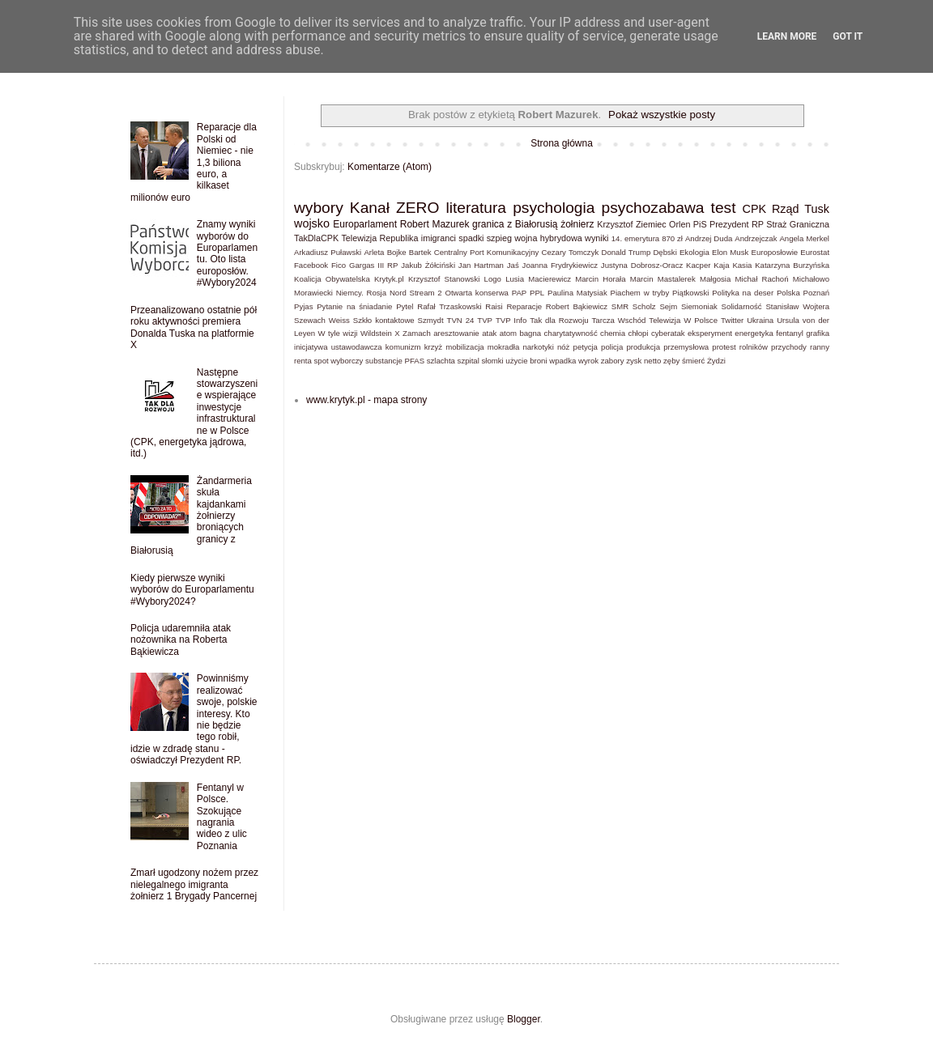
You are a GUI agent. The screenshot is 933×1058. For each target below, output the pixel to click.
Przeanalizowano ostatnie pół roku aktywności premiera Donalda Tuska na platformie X (193, 327)
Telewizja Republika (379, 238)
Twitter (732, 320)
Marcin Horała (600, 278)
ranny (819, 346)
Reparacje (524, 306)
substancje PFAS (394, 360)
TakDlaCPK (316, 238)
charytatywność (571, 333)
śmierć (693, 360)
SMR (619, 306)
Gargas (361, 265)
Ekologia (694, 252)
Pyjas (303, 306)
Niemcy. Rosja (361, 292)
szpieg (499, 238)
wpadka (562, 360)
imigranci (438, 238)
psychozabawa (653, 207)
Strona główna (561, 143)
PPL (537, 292)
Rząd (785, 208)
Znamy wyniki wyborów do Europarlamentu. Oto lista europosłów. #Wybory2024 (227, 253)
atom (508, 333)
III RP (387, 265)
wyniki (596, 238)
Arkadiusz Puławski (327, 252)
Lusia (514, 278)
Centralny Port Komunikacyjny (486, 252)
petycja (585, 346)
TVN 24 (461, 320)
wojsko (312, 223)
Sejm (668, 306)
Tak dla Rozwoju (559, 320)
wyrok (588, 360)
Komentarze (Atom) (389, 166)
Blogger (523, 1019)
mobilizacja (464, 346)
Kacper (698, 265)
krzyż (433, 346)
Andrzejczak (756, 238)
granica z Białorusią (514, 224)
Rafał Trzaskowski (449, 306)
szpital (468, 360)
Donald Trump (625, 252)
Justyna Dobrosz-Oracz (642, 265)
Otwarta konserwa (476, 292)
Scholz (644, 306)
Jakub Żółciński (428, 265)
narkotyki (537, 346)
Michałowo (811, 278)
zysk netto (643, 360)
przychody (789, 346)
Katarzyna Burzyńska (792, 265)
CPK (755, 208)
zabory (612, 360)
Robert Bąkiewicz (576, 306)
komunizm (403, 346)
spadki (471, 238)
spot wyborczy (339, 360)
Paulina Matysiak (577, 292)
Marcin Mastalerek (663, 278)
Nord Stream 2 (416, 292)
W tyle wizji (338, 333)
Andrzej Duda (708, 238)
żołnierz (577, 224)
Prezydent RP (736, 224)
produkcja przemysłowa (667, 346)
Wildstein (376, 333)
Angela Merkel (804, 238)
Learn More (787, 36)
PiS (700, 224)
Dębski (664, 252)
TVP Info (511, 320)
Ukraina (760, 320)
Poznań (816, 292)
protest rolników (740, 346)
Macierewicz (549, 278)
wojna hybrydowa (548, 238)
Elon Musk (730, 252)
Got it (848, 36)
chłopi (638, 333)
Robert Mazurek (435, 224)
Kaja (721, 265)
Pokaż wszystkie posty (661, 114)
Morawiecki (313, 292)
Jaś (513, 265)
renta (303, 360)
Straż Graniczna (797, 224)
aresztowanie (456, 333)
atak (489, 333)
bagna (530, 333)
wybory (318, 207)
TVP (484, 320)
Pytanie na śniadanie (354, 306)
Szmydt (431, 320)
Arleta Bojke (385, 252)
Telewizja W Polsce (683, 320)
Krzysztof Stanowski (443, 278)
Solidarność (742, 306)
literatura (475, 207)
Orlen (679, 224)
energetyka (754, 333)
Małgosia (715, 278)
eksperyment (710, 333)
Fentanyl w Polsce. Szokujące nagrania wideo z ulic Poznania (222, 817)
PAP (519, 292)
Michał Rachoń (762, 278)
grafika (817, 333)
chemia (612, 333)
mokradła (503, 346)
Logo (492, 278)
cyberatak (668, 333)
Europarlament (365, 224)
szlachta (441, 360)
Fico (338, 265)
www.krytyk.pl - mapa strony (366, 400)
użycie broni (526, 360)
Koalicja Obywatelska (332, 278)
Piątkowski (690, 292)
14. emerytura (635, 238)
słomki (492, 360)
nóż (563, 346)
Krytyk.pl (389, 278)
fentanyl (789, 333)
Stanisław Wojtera (797, 306)
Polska (788, 292)
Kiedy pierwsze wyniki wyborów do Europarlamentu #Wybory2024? (192, 589)
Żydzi (716, 360)
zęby (671, 360)
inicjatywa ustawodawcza (338, 346)
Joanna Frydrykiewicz (560, 265)
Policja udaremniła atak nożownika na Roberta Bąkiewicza (180, 639)
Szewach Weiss (322, 320)
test (723, 207)
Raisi (493, 306)
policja (612, 346)
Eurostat (814, 252)
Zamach (417, 333)
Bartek (420, 252)
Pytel (404, 306)
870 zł (672, 238)
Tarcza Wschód (619, 320)
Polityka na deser (742, 292)
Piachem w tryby (640, 292)
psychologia (553, 207)
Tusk (816, 208)
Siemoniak (699, 306)
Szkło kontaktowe (384, 320)
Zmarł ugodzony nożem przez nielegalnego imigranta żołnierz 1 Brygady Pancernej (194, 884)
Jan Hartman (481, 265)
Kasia (742, 265)
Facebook (311, 265)
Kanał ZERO (394, 207)
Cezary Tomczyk (570, 252)
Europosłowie (775, 252)
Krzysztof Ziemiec (632, 224)
